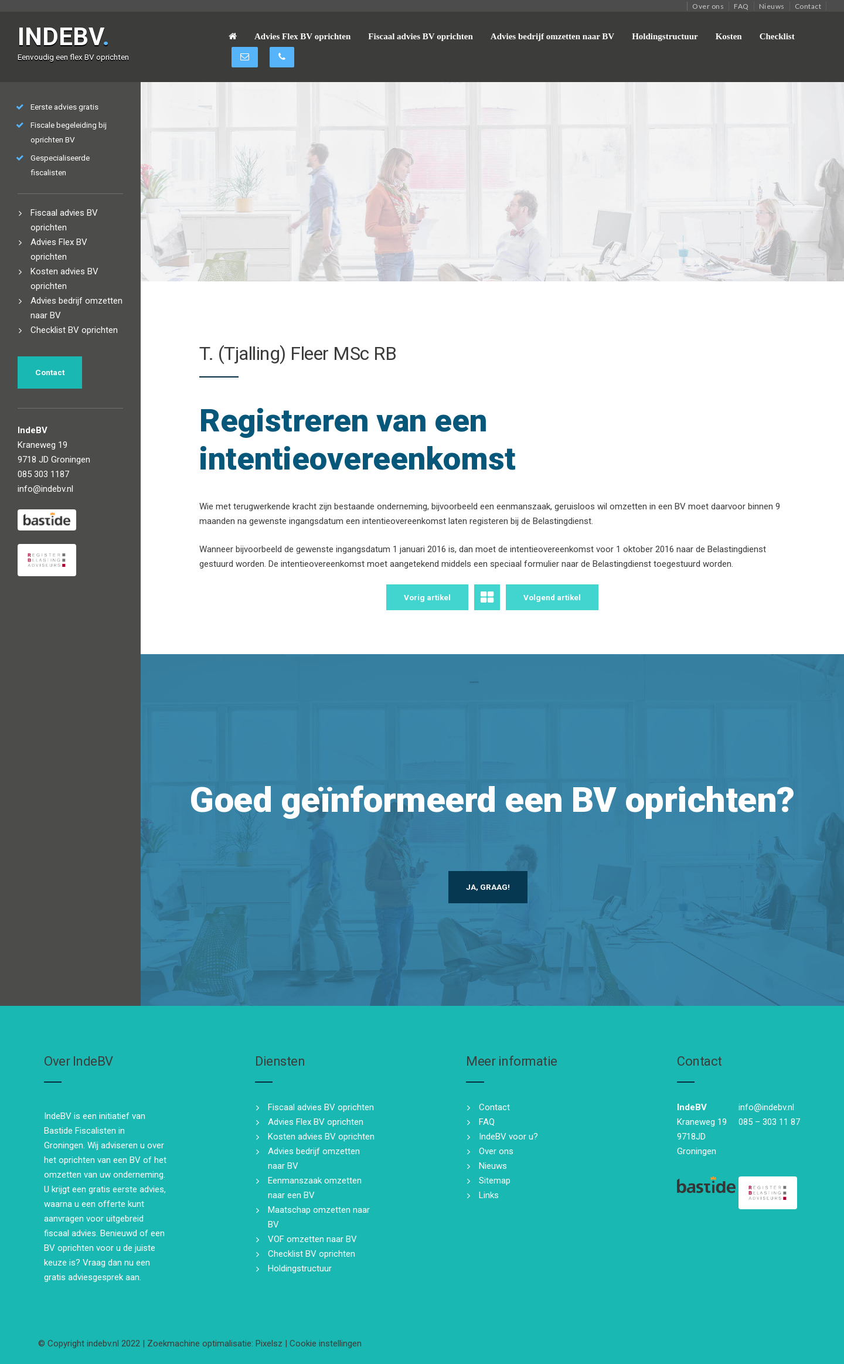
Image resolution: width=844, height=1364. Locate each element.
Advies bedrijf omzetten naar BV (552, 36)
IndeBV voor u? (508, 1136)
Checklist (777, 36)
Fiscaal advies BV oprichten (420, 36)
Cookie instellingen (326, 1343)
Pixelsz (269, 1343)
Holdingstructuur (665, 36)
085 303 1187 (43, 474)
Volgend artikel (552, 597)
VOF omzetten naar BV (312, 1239)
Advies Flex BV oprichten (302, 36)
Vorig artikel (427, 597)
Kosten (729, 36)
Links (489, 1195)
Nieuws (772, 6)
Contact (808, 6)
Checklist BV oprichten (74, 330)
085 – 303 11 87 (769, 1122)
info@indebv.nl (45, 489)
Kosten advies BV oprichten (321, 1136)
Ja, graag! (488, 887)
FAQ (741, 6)
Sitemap (495, 1180)
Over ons (708, 6)
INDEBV (64, 36)
